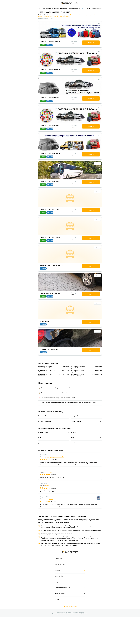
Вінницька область (74, 8)
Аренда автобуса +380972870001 (51, 265)
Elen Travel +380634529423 (49, 349)
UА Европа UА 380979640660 (50, 237)
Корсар (51, 499)
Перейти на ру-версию (70, 606)
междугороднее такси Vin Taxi (55, 457)
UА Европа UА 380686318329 (50, 69)
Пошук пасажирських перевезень (57, 8)
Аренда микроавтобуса (76, 14)
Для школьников (48, 16)
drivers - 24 (48, 472)
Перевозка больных (64, 16)
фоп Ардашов (44, 321)
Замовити (91, 42)
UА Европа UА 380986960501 (50, 97)
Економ (56, 16)
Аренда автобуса (87, 14)
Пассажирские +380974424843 (50, 293)
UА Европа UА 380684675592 (50, 125)
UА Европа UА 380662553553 (50, 209)
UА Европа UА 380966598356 (50, 153)
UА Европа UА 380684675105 (50, 181)
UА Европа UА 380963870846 (50, 41)
